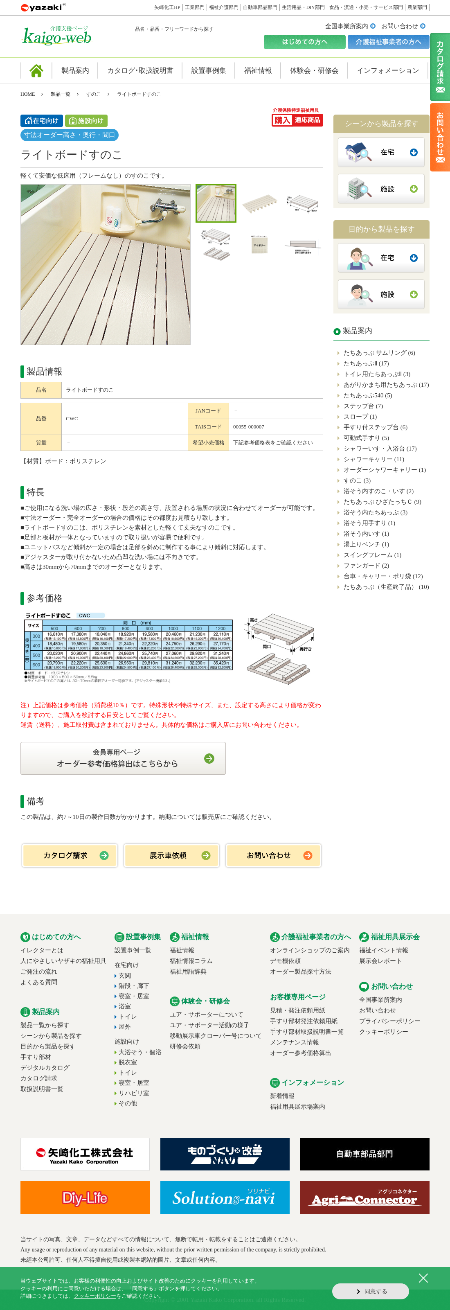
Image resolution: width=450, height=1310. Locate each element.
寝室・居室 (134, 996)
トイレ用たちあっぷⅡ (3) (377, 374)
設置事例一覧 (133, 950)
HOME (27, 94)
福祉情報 (182, 950)
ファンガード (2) (366, 565)
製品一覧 (60, 94)
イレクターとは (41, 950)
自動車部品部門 (260, 7)
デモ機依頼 (285, 961)
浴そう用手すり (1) (369, 523)
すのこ (93, 94)
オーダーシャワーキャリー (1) (385, 470)
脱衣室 (128, 1062)
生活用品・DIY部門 (303, 7)
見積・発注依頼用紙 (297, 1010)
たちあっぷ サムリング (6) (379, 352)
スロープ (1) (360, 416)
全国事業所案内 (346, 26)
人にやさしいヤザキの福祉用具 (63, 961)
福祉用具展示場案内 (297, 1106)
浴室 (125, 1006)
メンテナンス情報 (294, 1042)
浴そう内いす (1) (366, 533)
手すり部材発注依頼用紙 (304, 1021)
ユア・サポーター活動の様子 (210, 1025)
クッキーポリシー (383, 1031)
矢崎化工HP (167, 7)
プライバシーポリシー (390, 1021)
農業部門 (417, 7)
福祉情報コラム (191, 961)
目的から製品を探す (48, 1046)
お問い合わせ (399, 26)
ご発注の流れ (38, 971)
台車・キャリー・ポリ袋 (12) (383, 576)
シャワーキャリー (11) (374, 459)
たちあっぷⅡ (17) (366, 363)
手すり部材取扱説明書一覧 (307, 1031)
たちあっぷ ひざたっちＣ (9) (382, 501)
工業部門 (195, 7)
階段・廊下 (134, 986)
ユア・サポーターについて (206, 1014)
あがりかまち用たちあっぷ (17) (386, 384)
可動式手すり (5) (366, 438)
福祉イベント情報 (383, 950)
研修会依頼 (185, 1046)
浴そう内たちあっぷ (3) (375, 512)
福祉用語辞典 (188, 971)
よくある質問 (38, 982)
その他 (128, 1103)
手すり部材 (35, 1057)
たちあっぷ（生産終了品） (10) (386, 587)
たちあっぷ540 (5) (368, 395)
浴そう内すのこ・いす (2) (379, 491)
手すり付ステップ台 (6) (375, 427)
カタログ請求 (38, 1078)
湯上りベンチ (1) (366, 544)
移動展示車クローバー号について (216, 1036)
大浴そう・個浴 (140, 1052)
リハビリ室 (134, 1093)
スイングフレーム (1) (372, 555)
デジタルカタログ (45, 1067)
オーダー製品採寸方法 (300, 971)
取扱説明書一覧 (41, 1089)
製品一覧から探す (45, 1025)
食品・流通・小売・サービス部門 (366, 7)
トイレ (128, 1016)
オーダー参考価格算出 (300, 1053)
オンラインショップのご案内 (310, 950)
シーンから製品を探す (51, 1036)
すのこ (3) (357, 480)
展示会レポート (380, 961)
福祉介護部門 (224, 7)
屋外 (125, 1027)
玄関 (125, 975)
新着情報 (282, 1096)
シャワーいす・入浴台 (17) (380, 448)
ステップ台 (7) (363, 406)
